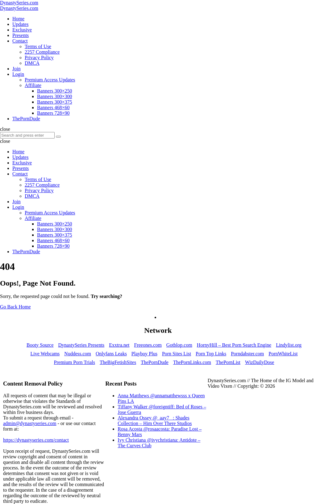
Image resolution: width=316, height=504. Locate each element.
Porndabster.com (247, 353)
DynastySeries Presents (81, 345)
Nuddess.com (77, 353)
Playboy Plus (144, 353)
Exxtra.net (119, 345)
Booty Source (40, 345)
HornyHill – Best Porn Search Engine (234, 345)
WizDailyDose (259, 362)
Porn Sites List (176, 353)
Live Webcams (45, 353)
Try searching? (106, 296)
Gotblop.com (179, 345)
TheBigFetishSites (118, 362)
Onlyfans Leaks (111, 353)
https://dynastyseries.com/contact (36, 440)
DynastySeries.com (19, 2)
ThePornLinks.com (192, 362)
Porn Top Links (211, 353)
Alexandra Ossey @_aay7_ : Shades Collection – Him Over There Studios (155, 420)
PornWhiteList (282, 353)
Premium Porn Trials (74, 362)
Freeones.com (148, 345)
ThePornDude (154, 362)
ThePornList (228, 362)
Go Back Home (15, 306)
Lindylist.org (288, 345)
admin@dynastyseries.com (29, 423)
